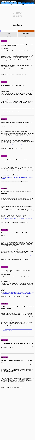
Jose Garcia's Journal (22, 4)
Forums (19, 3)
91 (23, 397)
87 (17, 397)
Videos (15, 3)
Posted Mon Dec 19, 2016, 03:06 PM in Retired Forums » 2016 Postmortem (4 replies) (16, 349)
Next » (25, 397)
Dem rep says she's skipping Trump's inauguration (15, 159)
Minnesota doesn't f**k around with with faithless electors (17, 343)
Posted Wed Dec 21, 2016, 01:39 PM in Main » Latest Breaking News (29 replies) (15, 259)
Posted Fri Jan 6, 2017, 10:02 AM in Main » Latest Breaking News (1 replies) (14, 74)
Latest (7, 3)
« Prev (10, 397)
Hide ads (23, 3)
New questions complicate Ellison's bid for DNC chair (16, 233)
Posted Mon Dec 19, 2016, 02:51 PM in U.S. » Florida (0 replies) (12, 387)
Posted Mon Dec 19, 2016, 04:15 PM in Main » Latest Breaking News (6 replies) (14, 296)
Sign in (32, 3)
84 (13, 397)
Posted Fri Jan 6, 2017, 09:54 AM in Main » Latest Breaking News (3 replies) (14, 111)
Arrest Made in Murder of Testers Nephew (13, 85)
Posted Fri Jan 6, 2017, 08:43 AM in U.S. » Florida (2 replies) (11, 148)
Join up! (28, 3)
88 (18, 397)
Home (3, 3)
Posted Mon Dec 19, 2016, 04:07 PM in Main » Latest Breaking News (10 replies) (15, 332)
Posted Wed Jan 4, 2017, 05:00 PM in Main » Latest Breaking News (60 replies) (14, 222)
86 (16, 397)
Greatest (11, 3)
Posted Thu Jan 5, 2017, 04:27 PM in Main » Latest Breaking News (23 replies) (14, 181)
